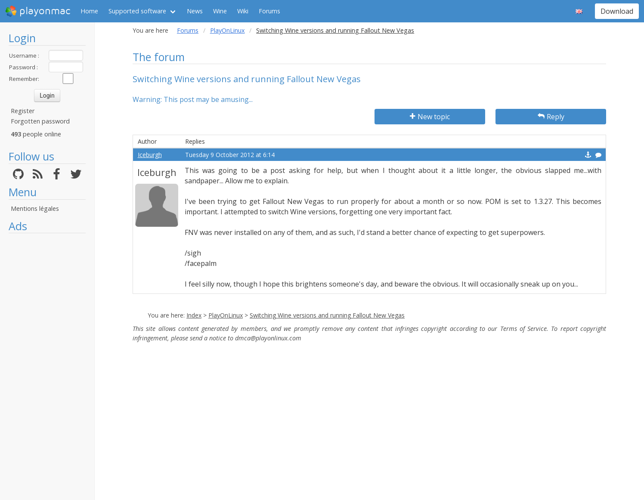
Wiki (242, 11)
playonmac (37, 11)
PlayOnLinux (227, 30)
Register (22, 111)
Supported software (137, 11)
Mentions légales (35, 208)
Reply (551, 116)
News (195, 11)
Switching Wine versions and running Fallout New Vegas (327, 315)
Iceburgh (150, 155)
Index (193, 315)
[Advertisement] (47, 367)
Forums (269, 11)
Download (617, 11)
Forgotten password (40, 121)
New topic (430, 116)
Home (89, 11)
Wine (220, 11)
